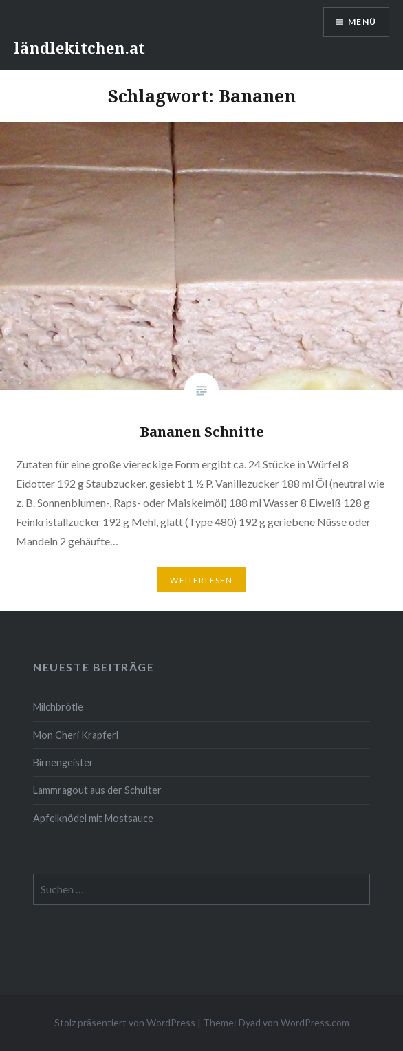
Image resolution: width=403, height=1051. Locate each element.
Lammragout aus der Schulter (97, 790)
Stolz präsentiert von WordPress (124, 1022)
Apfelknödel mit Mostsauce (93, 818)
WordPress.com (315, 1022)
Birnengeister (63, 762)
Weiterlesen (201, 580)
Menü (362, 22)
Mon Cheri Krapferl (75, 735)
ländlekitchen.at (79, 47)
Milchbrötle (58, 707)
